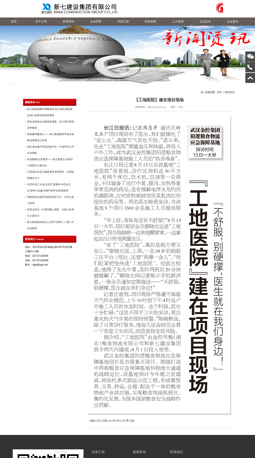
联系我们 (176, 452)
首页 (219, 92)
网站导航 (60, 452)
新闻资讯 (230, 92)
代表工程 (98, 452)
